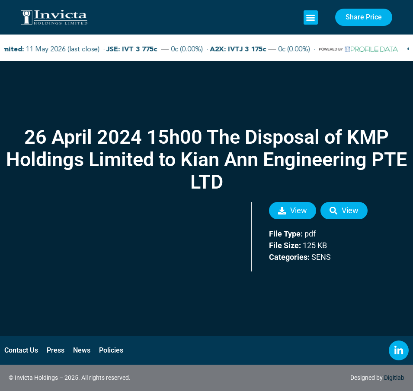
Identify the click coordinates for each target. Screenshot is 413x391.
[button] (311, 17)
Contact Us (21, 350)
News (81, 350)
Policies (111, 350)
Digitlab (394, 377)
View (292, 210)
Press (55, 350)
